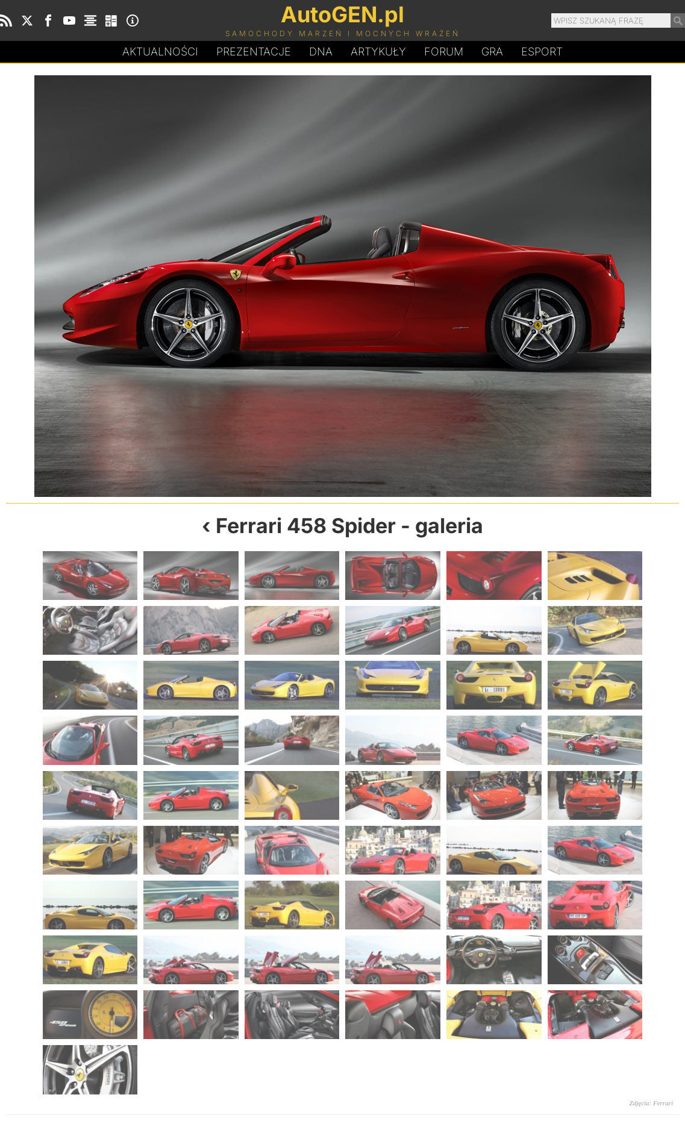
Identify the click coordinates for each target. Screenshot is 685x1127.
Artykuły (378, 51)
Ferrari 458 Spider (306, 525)
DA (321, 52)
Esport (542, 51)
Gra (492, 51)
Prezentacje (253, 51)
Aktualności (160, 51)
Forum (443, 51)
